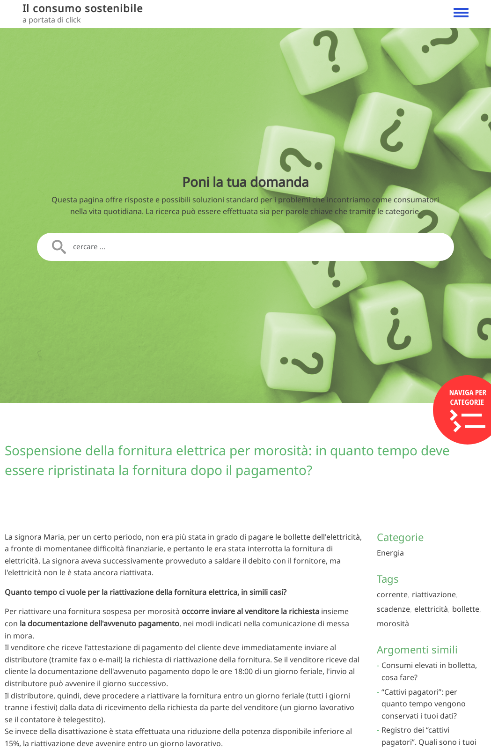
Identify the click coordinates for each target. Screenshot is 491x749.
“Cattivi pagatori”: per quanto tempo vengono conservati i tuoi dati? (423, 704)
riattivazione (434, 594)
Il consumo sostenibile (82, 8)
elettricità (431, 609)
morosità (393, 623)
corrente (392, 594)
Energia (390, 553)
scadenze (393, 609)
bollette (465, 609)
